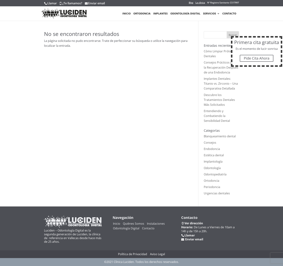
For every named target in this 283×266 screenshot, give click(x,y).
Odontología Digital (185, 13)
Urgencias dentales (217, 193)
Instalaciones (156, 224)
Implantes (160, 13)
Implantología (213, 161)
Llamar (52, 3)
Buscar (233, 35)
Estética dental (214, 155)
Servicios (209, 13)
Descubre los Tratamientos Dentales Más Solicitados (219, 100)
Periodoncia (212, 187)
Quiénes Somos (133, 224)
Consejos (210, 143)
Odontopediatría (215, 174)
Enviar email (96, 3)
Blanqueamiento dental (220, 136)
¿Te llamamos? (72, 3)
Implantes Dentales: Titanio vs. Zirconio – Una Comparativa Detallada (221, 83)
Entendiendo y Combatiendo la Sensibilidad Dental (217, 116)
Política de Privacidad (132, 254)
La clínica (200, 3)
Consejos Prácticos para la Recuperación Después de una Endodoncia (221, 67)
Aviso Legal (157, 254)
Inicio (126, 13)
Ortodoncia (142, 13)
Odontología (212, 168)
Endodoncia (212, 149)
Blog (191, 3)
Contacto (229, 13)
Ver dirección (193, 223)
